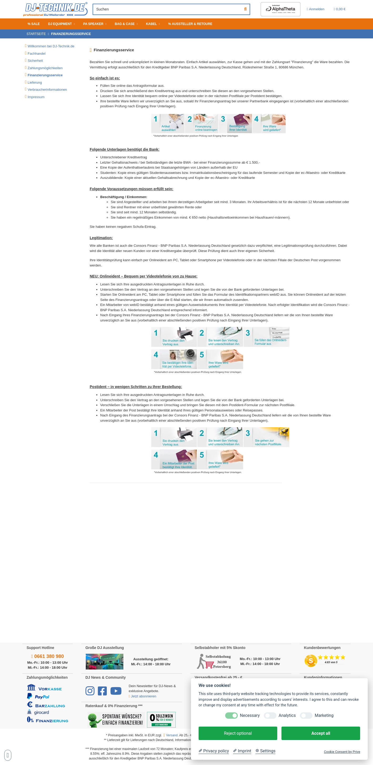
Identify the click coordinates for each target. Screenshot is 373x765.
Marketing (324, 715)
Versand (172, 735)
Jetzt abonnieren (143, 696)
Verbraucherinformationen (47, 90)
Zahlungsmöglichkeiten (45, 68)
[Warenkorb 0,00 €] (339, 9)
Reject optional (238, 733)
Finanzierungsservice (45, 75)
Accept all (320, 733)
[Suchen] (164, 9)
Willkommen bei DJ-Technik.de (51, 46)
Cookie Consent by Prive (342, 752)
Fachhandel (37, 54)
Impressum (36, 97)
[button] (312, 9)
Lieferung (35, 82)
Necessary (250, 715)
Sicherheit (35, 61)
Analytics (287, 715)
